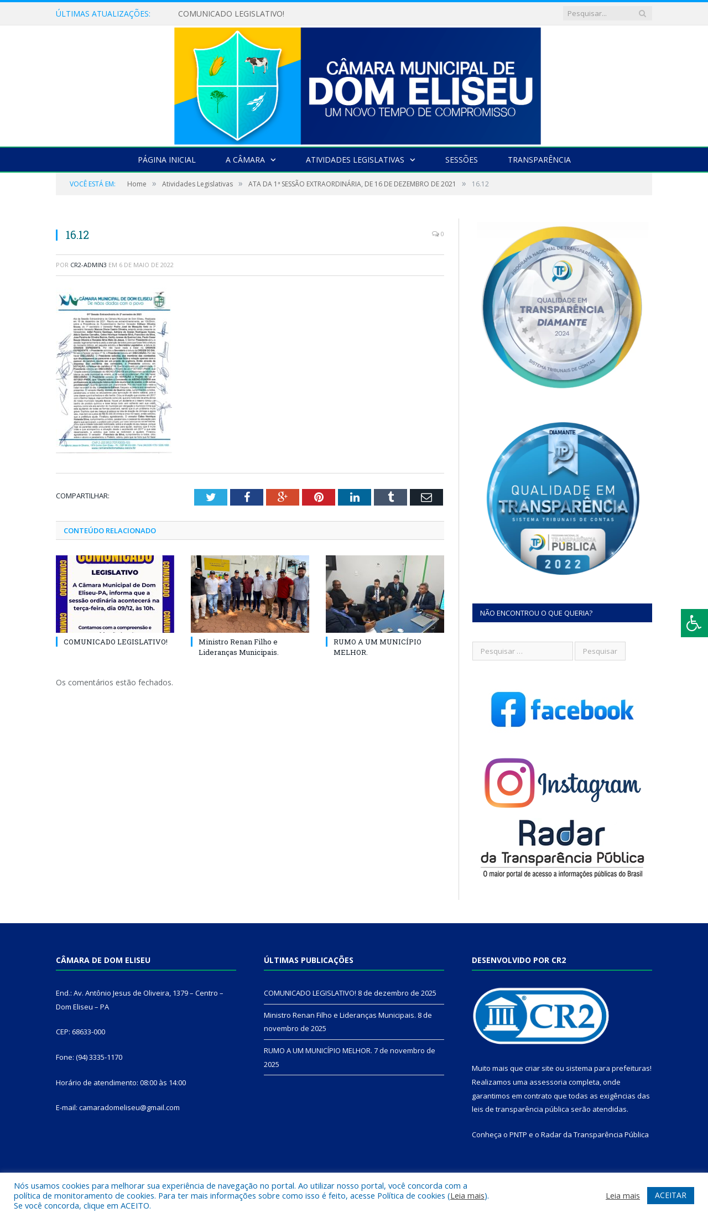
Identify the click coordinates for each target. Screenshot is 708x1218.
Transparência (539, 159)
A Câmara (245, 159)
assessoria (548, 1082)
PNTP (518, 1134)
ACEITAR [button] (670, 1195)
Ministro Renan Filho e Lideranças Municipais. (239, 647)
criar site (539, 1068)
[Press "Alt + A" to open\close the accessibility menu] (694, 623)
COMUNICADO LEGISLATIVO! (231, 14)
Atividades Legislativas (355, 159)
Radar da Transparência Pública (595, 1134)
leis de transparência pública (520, 1109)
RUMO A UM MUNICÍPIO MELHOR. (318, 1050)
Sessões (461, 159)
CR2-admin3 (88, 265)
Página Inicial (167, 159)
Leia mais (467, 1195)
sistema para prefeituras (608, 1068)
